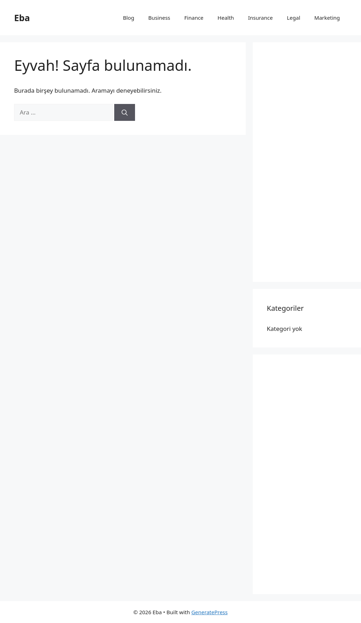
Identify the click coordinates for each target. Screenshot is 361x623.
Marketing (327, 17)
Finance (193, 17)
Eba (22, 18)
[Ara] (124, 112)
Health (226, 17)
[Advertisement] (307, 162)
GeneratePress (209, 612)
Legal (293, 17)
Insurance (260, 17)
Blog (128, 17)
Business (159, 17)
